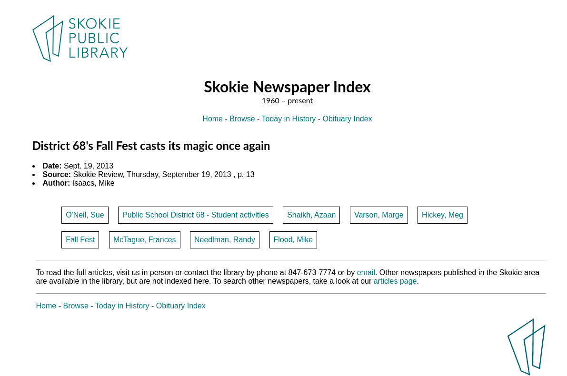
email (366, 272)
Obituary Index (347, 119)
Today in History (289, 119)
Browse (242, 119)
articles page (395, 281)
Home (212, 119)
